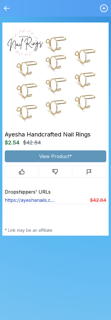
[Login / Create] (104, 8)
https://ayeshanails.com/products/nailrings (30, 200)
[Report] (89, 171)
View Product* (55, 156)
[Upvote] (22, 171)
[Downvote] (56, 171)
